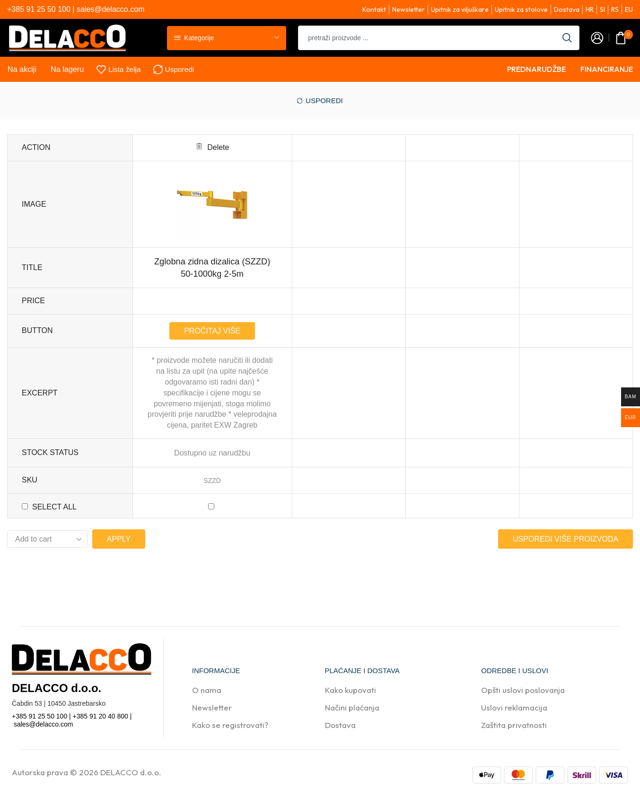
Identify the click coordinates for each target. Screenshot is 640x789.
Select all (54, 507)
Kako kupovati (350, 690)
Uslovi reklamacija (514, 707)
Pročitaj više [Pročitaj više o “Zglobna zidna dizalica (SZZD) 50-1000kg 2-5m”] (212, 331)
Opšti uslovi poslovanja (523, 690)
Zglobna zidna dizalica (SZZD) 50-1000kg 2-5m (212, 267)
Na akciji (22, 69)
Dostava (340, 725)
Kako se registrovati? (230, 725)
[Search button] (567, 38)
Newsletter (212, 707)
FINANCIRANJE (606, 69)
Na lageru (67, 69)
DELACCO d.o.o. (130, 772)
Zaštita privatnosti (514, 725)
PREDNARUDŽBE (536, 69)
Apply (119, 539)
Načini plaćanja (352, 707)
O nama (206, 690)
